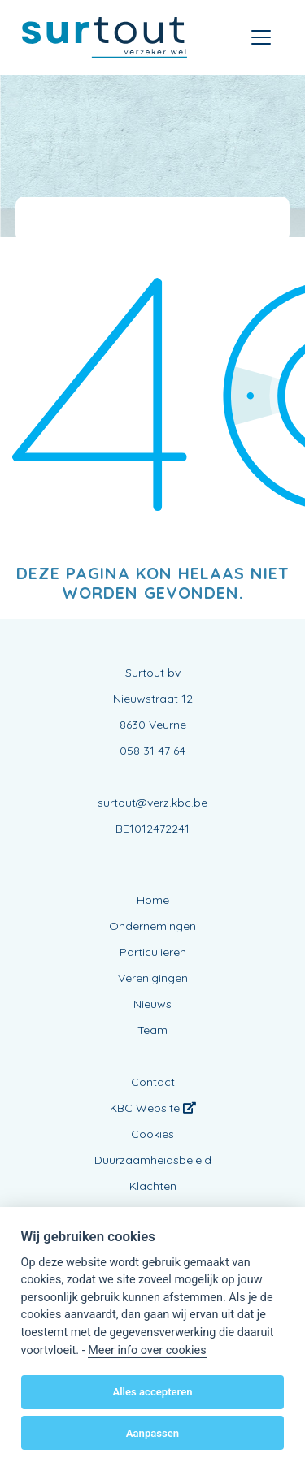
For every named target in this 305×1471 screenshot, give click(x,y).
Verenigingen (153, 978)
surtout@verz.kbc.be (152, 802)
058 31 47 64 (152, 750)
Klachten (152, 1186)
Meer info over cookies (147, 1350)
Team (152, 1030)
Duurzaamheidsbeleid (152, 1160)
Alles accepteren (152, 1392)
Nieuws (152, 1004)
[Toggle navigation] (261, 37)
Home (153, 900)
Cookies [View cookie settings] (152, 1134)
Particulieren (153, 952)
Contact (153, 1082)
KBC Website (153, 1108)
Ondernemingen (152, 926)
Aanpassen (152, 1433)
